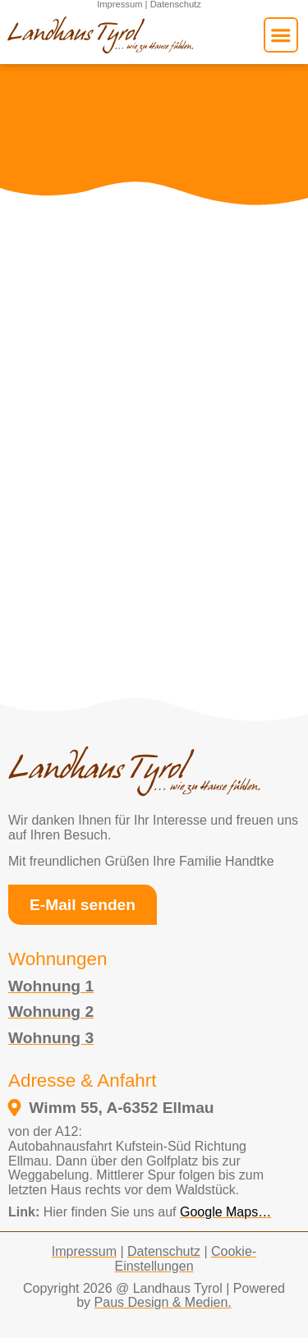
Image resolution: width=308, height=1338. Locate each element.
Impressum (84, 1251)
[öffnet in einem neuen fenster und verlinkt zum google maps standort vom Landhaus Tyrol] (149, 1107)
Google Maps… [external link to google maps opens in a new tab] (225, 1212)
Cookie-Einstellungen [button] (185, 1258)
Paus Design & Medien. (163, 1302)
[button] (281, 34)
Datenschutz (163, 1251)
